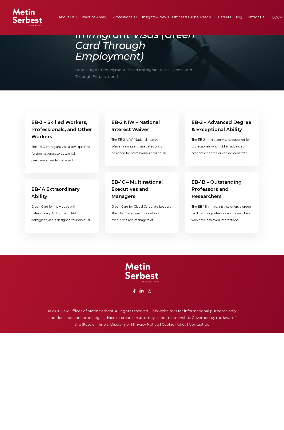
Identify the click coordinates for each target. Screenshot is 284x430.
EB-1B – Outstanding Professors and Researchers (217, 193)
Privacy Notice (146, 324)
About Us (66, 17)
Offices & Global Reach (191, 17)
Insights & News (155, 17)
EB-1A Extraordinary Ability (55, 197)
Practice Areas (93, 17)
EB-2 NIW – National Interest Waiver (135, 125)
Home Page (86, 70)
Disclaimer (120, 324)
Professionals (124, 17)
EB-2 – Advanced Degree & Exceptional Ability (221, 125)
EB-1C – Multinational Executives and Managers (137, 193)
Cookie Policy (174, 324)
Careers (224, 17)
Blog (238, 17)
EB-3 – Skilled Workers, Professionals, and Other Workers (61, 129)
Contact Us (255, 17)
